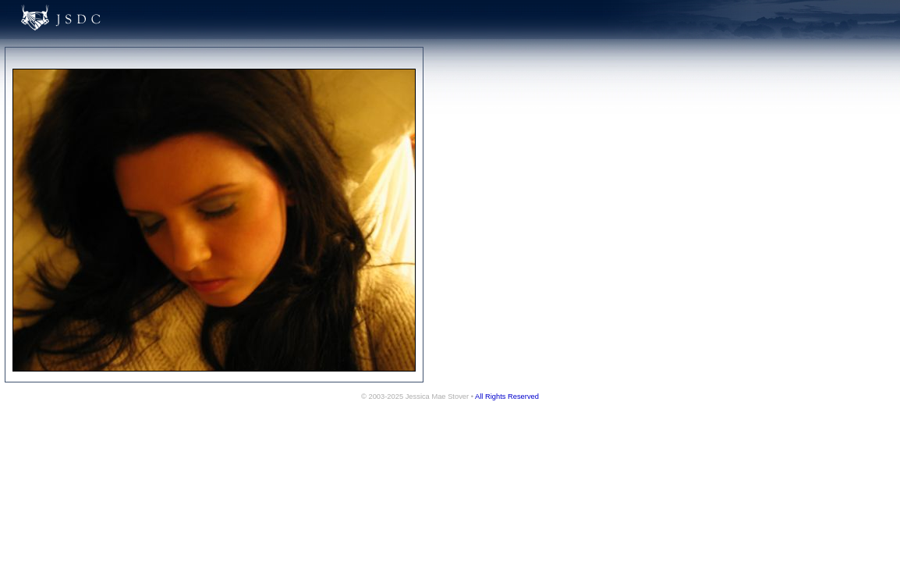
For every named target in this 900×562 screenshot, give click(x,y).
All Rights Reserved (507, 396)
